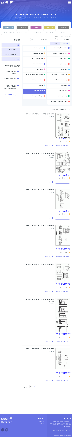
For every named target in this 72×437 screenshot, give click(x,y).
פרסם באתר (58, 430)
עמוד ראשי (41, 421)
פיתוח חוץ (64, 85)
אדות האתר (68, 430)
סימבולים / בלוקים (37, 59)
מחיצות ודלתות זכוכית (60, 48)
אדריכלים (65, 43)
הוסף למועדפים (48, 145)
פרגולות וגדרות (62, 96)
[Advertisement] (36, 402)
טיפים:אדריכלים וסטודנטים (59, 101)
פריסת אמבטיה (38, 91)
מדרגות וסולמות (38, 53)
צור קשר (53, 430)
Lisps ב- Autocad (37, 96)
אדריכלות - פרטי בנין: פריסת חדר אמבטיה (40, 114)
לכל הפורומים (11, 94)
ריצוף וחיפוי (63, 59)
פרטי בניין (42, 423)
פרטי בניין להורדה (64, 36)
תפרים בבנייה (63, 91)
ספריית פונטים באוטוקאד (59, 53)
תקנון (63, 430)
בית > (69, 36)
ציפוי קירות (63, 69)
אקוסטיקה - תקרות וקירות (59, 75)
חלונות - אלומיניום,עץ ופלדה (34, 75)
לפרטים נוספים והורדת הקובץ (62, 145)
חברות (55, 43)
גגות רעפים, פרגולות (61, 80)
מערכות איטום (63, 64)
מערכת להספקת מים (37, 80)
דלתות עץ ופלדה (38, 64)
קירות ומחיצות (38, 48)
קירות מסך (40, 69)
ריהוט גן (40, 85)
